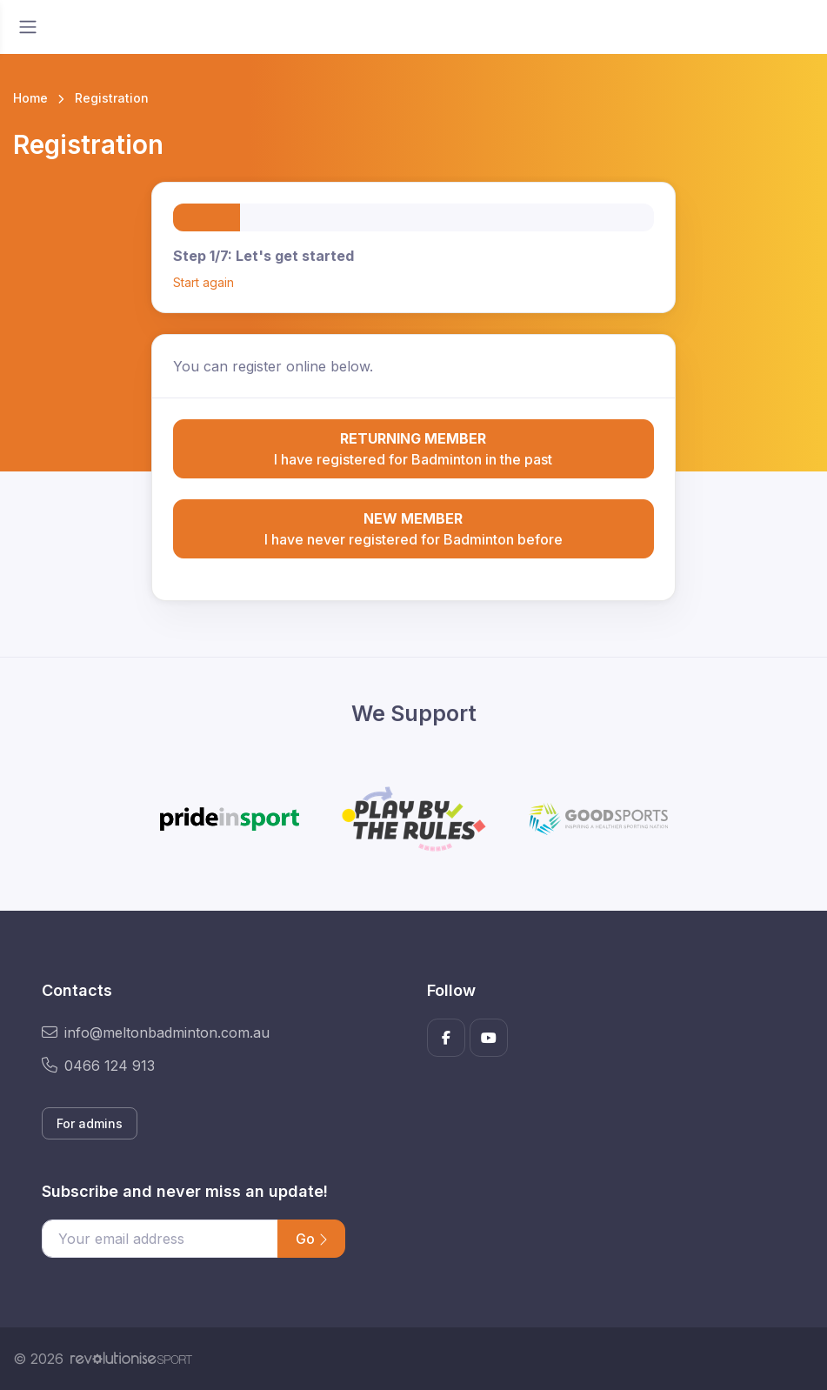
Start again (203, 282)
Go (311, 1238)
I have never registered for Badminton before (414, 528)
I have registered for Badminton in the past (414, 448)
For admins (90, 1123)
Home (30, 97)
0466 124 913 (98, 1065)
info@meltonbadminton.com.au (156, 1032)
